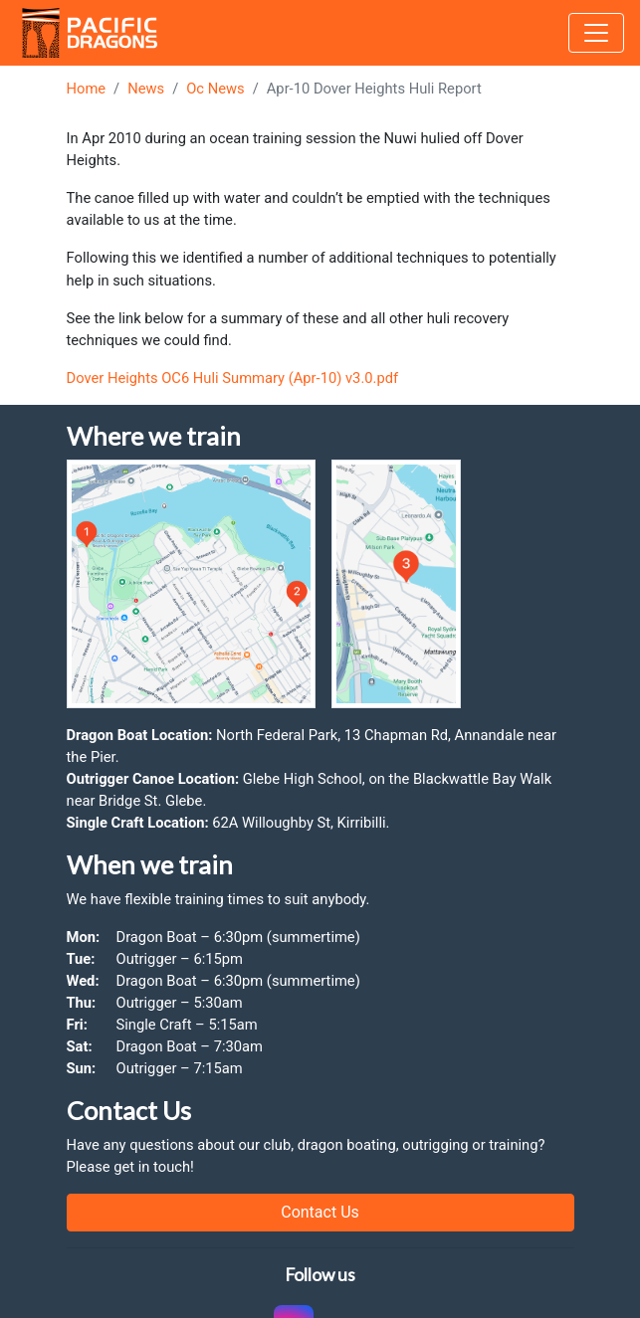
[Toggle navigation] (596, 33)
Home (87, 88)
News (145, 88)
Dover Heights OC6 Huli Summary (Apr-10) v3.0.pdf (233, 378)
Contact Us (320, 1212)
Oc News (215, 88)
